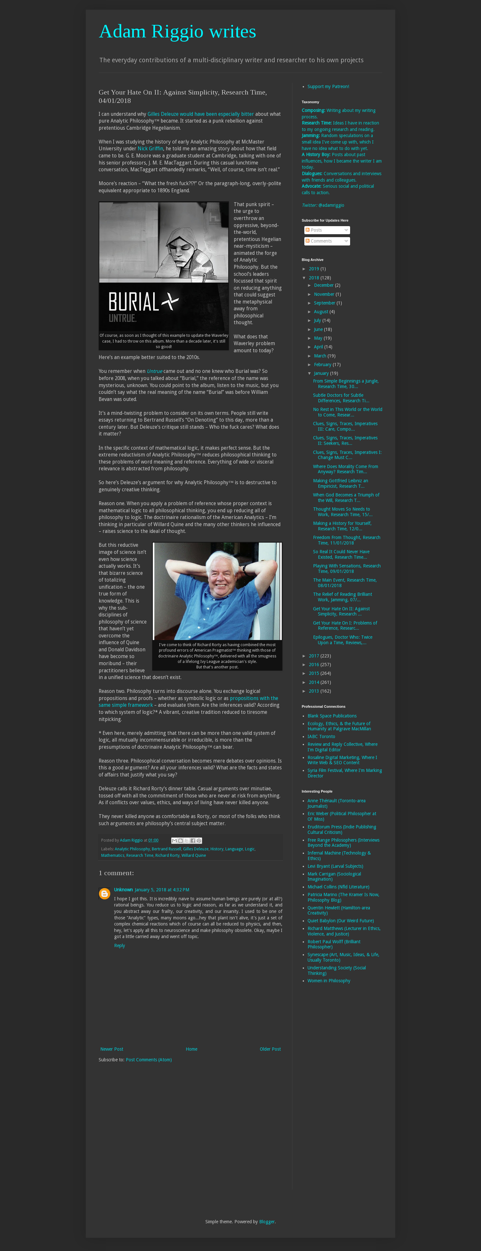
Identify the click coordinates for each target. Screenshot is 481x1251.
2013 (314, 691)
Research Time (139, 855)
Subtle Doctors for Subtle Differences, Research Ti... (341, 398)
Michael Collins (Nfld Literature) (338, 886)
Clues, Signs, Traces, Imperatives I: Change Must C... (347, 455)
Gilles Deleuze (196, 848)
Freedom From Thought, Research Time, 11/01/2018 (346, 540)
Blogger (267, 1221)
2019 (314, 268)
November (325, 294)
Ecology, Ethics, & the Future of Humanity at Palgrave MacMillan (339, 726)
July (318, 320)
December (324, 285)
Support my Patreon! (328, 86)
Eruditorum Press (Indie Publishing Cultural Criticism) (342, 829)
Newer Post (111, 1049)
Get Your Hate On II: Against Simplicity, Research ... (341, 611)
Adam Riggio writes (177, 31)
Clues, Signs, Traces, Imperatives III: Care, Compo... (345, 426)
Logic (250, 848)
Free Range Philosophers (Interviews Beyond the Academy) (343, 842)
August (321, 311)
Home (191, 1049)
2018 (314, 277)
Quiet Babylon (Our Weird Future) (341, 920)
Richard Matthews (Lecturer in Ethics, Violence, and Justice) (344, 931)
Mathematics (112, 855)
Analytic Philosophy (132, 848)
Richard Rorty (167, 855)
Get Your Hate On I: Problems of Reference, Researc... (345, 625)
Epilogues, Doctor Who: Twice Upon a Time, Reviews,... (342, 640)
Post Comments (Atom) (149, 1059)
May (319, 338)
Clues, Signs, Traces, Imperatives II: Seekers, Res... (345, 440)
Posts (314, 230)
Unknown (123, 889)
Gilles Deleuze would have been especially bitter (201, 114)
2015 (314, 673)
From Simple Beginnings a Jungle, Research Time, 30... (346, 383)
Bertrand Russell (166, 848)
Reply (119, 945)
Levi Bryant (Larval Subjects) (335, 866)
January (322, 373)
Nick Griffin (150, 149)
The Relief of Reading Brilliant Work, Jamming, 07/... (342, 597)
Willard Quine (194, 855)
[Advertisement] (327, 1091)
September (325, 302)
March (321, 355)
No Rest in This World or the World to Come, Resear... (347, 412)
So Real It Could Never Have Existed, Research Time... (341, 554)
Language (234, 848)
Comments (319, 241)
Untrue (154, 371)
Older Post (270, 1049)
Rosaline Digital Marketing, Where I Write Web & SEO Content (342, 760)
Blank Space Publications (332, 715)
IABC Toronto (321, 736)
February (323, 364)
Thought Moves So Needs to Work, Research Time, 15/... (343, 511)
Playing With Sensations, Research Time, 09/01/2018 (347, 568)
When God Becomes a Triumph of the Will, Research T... (346, 497)
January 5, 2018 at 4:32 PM (162, 889)
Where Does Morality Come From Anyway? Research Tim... (345, 469)
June (319, 329)
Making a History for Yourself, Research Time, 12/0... (342, 526)
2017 (314, 655)
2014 (314, 682)
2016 (314, 664)
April (319, 346)
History (217, 848)
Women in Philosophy (329, 980)
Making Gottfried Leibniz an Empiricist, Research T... (340, 483)
